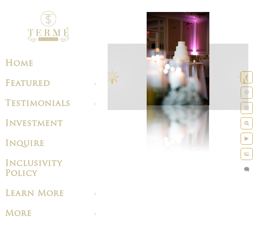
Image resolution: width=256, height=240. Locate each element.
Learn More (34, 194)
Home (19, 64)
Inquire (24, 144)
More (18, 214)
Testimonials (37, 104)
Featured (27, 84)
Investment (34, 124)
